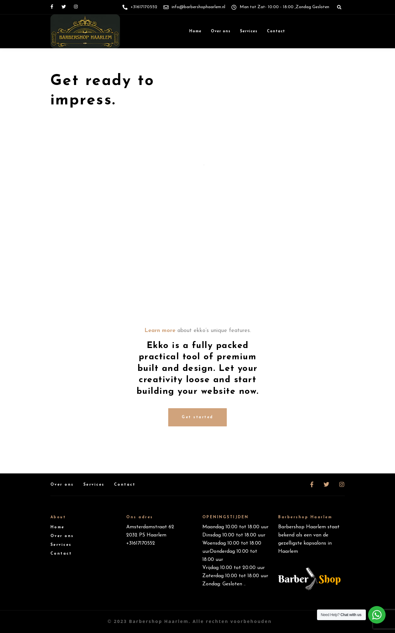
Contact (276, 31)
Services (248, 31)
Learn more (159, 331)
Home (195, 31)
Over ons (221, 31)
